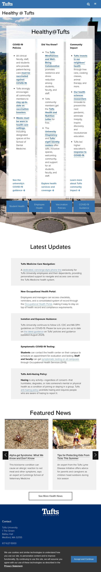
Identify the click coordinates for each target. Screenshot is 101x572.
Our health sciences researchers (80, 95)
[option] (26, 454)
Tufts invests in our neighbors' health (80, 61)
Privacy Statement (13, 566)
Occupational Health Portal (38, 304)
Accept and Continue (84, 559)
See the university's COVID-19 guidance (18, 185)
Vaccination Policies (62, 206)
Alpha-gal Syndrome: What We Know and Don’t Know (26, 456)
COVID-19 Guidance (84, 206)
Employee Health (39, 206)
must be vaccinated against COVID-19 (23, 78)
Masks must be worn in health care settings (22, 123)
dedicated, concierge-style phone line (42, 270)
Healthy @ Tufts (18, 12)
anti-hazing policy (30, 390)
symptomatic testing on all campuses (60, 359)
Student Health (17, 206)
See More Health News (50, 496)
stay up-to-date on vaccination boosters (22, 107)
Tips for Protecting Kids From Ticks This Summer (73, 456)
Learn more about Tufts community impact (76, 185)
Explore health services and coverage (48, 187)
